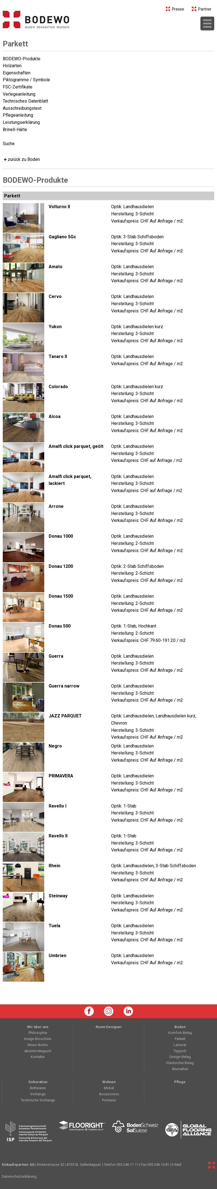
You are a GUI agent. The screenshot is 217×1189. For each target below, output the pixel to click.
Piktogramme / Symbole (26, 79)
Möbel (109, 1088)
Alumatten (180, 1069)
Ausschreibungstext (22, 108)
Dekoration (37, 1082)
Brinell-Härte (15, 129)
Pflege (179, 1082)
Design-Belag (180, 1057)
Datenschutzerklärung (19, 1176)
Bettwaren (38, 1088)
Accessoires (109, 1094)
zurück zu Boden (24, 159)
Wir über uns (37, 1027)
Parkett (15, 44)
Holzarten (12, 65)
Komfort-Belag (180, 1033)
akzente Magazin (37, 1051)
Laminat (180, 1045)
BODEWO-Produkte (21, 58)
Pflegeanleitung (18, 115)
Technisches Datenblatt (25, 101)
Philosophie (37, 1033)
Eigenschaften (16, 72)
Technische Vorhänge (38, 1100)
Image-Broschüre (37, 1039)
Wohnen (109, 1082)
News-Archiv (38, 1045)
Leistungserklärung (21, 122)
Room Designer (109, 1027)
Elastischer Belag (180, 1063)
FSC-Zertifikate (17, 87)
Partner (201, 9)
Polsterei (109, 1100)
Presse (175, 9)
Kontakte (38, 1057)
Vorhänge (38, 1094)
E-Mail (176, 1164)
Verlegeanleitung (19, 94)
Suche (9, 143)
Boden (179, 1027)
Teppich (180, 1051)
